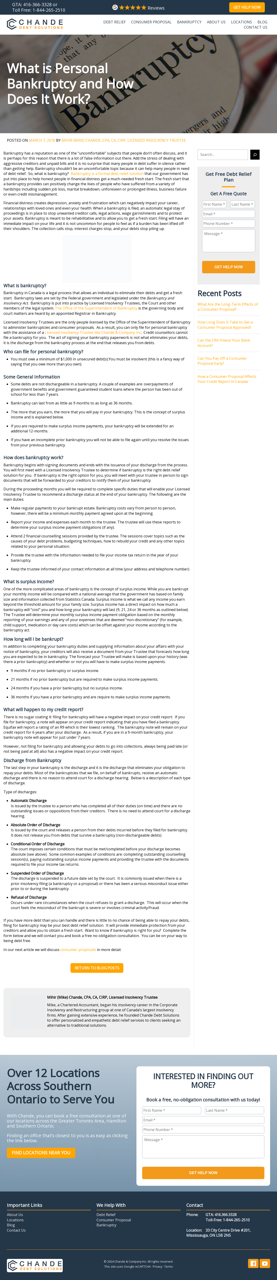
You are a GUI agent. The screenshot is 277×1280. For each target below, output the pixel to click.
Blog (262, 22)
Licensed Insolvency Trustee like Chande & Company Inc (93, 332)
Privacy (157, 1266)
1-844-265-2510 (49, 10)
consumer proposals (78, 949)
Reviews (138, 8)
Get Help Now (247, 7)
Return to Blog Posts (97, 967)
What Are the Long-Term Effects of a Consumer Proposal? (228, 306)
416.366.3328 (226, 1213)
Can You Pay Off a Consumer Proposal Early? (222, 360)
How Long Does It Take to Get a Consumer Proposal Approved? (225, 324)
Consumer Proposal (151, 22)
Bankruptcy (189, 22)
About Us (216, 22)
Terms (168, 1266)
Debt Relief (114, 22)
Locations (241, 22)
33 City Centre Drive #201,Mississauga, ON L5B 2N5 (218, 1232)
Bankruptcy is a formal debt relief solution (107, 173)
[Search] (255, 154)
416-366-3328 (37, 4)
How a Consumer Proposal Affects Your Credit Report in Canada (227, 378)
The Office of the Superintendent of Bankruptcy (96, 308)
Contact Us (255, 27)
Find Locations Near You (41, 1153)
